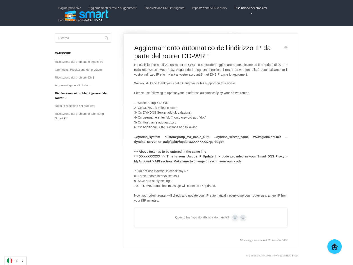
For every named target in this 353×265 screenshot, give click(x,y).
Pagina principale (69, 8)
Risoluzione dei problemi (251, 10)
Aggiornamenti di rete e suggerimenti (113, 8)
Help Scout (292, 255)
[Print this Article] (285, 48)
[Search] (83, 38)
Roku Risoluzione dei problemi (75, 106)
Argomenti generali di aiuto (72, 85)
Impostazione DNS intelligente (164, 8)
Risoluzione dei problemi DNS (74, 77)
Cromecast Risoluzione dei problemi (78, 69)
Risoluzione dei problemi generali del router (81, 96)
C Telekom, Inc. (257, 255)
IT (12, 260)
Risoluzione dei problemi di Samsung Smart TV (79, 116)
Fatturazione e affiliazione (75, 20)
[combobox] (16, 260)
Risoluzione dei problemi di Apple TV (79, 61)
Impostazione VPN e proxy (209, 8)
